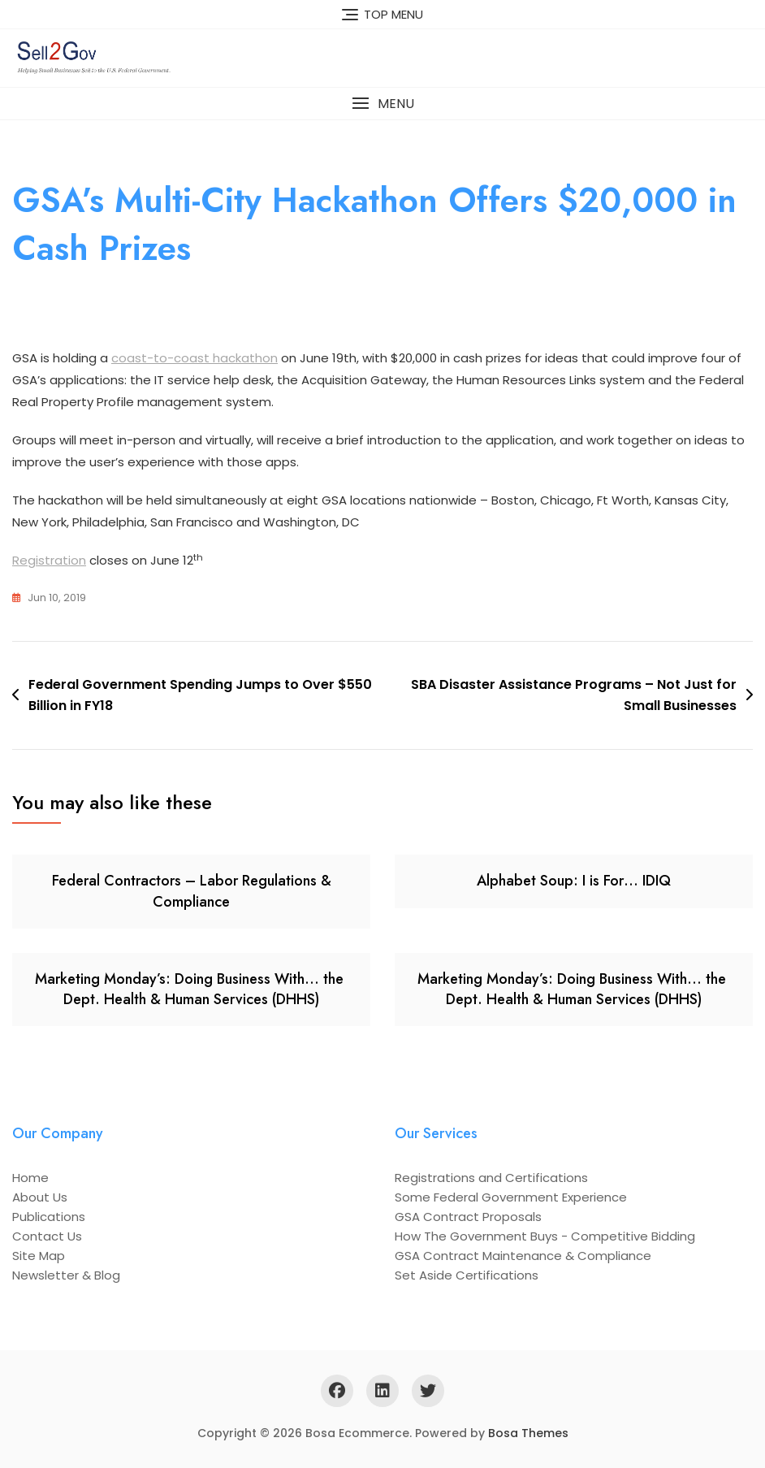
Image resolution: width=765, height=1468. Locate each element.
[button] (382, 103)
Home (30, 1177)
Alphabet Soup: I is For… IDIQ (574, 880)
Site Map (38, 1255)
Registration (49, 560)
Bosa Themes (528, 1433)
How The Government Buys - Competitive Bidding (545, 1236)
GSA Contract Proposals (468, 1216)
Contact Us (47, 1236)
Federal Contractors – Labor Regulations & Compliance (191, 891)
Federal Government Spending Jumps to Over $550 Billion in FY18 (200, 695)
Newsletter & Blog (66, 1275)
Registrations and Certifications (491, 1177)
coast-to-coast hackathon (194, 357)
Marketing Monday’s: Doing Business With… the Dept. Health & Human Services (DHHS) (191, 989)
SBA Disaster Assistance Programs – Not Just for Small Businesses (574, 695)
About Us (39, 1197)
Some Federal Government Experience (511, 1197)
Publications (48, 1216)
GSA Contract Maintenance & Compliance (523, 1255)
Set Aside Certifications (466, 1275)
